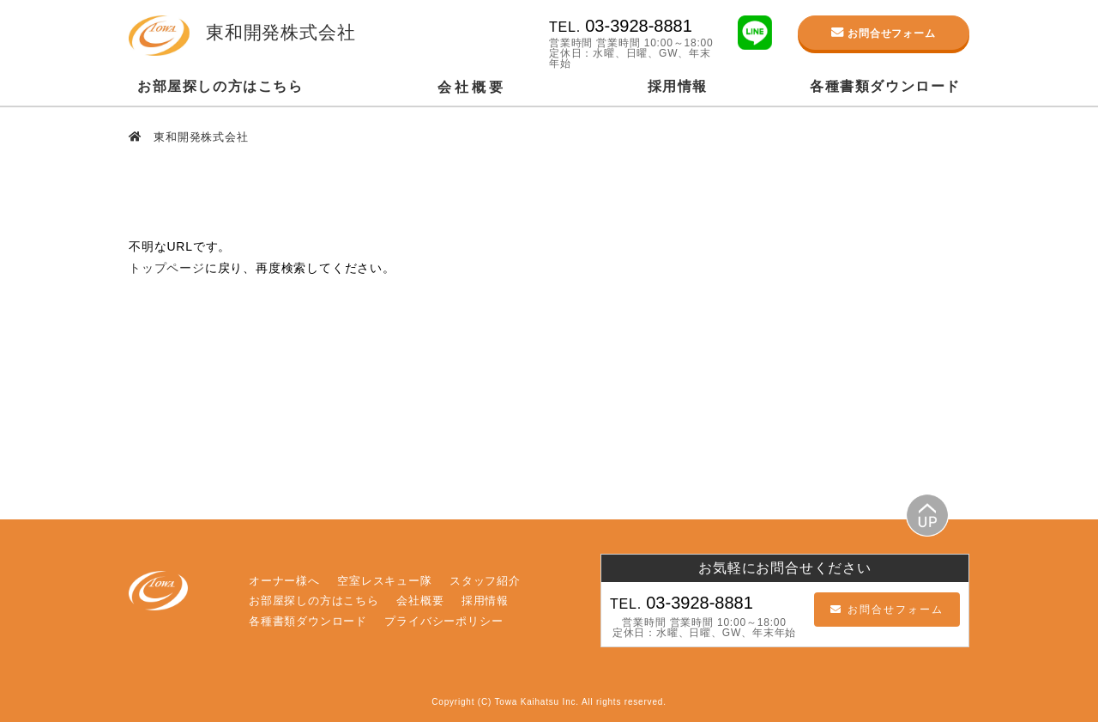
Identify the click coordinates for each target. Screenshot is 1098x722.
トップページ (167, 268)
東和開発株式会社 (199, 136)
